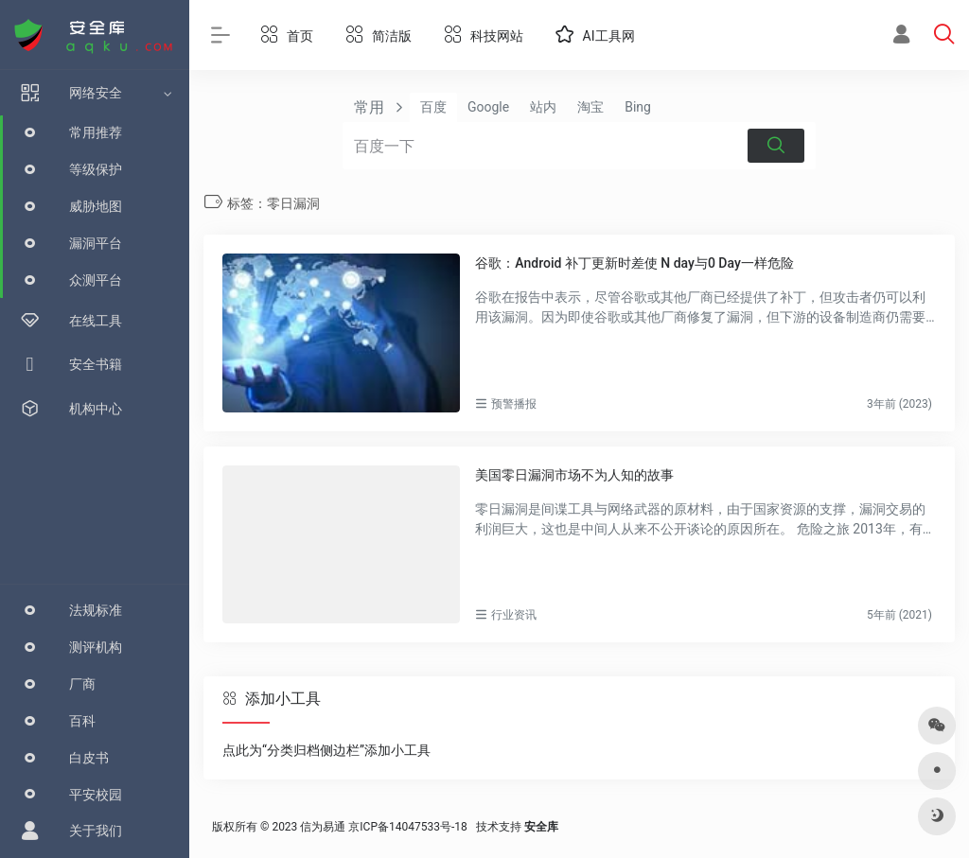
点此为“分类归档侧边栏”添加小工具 (326, 750)
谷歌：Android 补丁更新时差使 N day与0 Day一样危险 (634, 263)
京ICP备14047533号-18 (407, 826)
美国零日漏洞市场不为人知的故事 (574, 474)
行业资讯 (514, 615)
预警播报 (514, 404)
